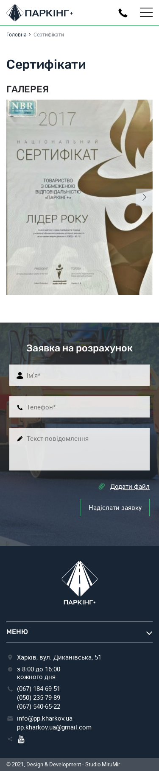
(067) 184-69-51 (38, 688)
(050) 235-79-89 (38, 697)
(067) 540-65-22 (38, 706)
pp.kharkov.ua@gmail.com (54, 727)
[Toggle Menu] (146, 12)
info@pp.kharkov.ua (45, 718)
